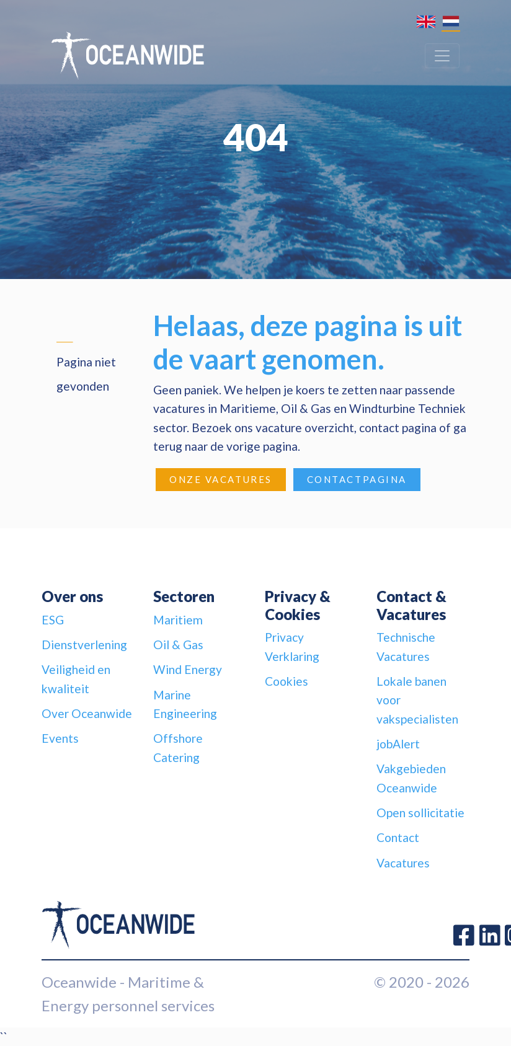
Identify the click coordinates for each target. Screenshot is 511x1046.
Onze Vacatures (220, 479)
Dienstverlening (84, 644)
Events (60, 738)
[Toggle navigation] (442, 55)
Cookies (286, 681)
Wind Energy (187, 669)
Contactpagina (357, 479)
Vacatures (403, 863)
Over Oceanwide (87, 713)
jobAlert (398, 744)
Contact (397, 837)
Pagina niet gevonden (86, 373)
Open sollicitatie (420, 812)
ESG (53, 620)
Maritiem (178, 620)
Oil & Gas (178, 644)
